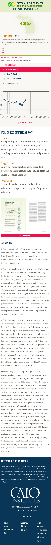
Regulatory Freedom (14, 78)
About (20, 9)
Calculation (28, 9)
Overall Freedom (10, 65)
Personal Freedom (12, 83)
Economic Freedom (12, 69)
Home (14, 9)
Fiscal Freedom (12, 74)
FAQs (36, 9)
